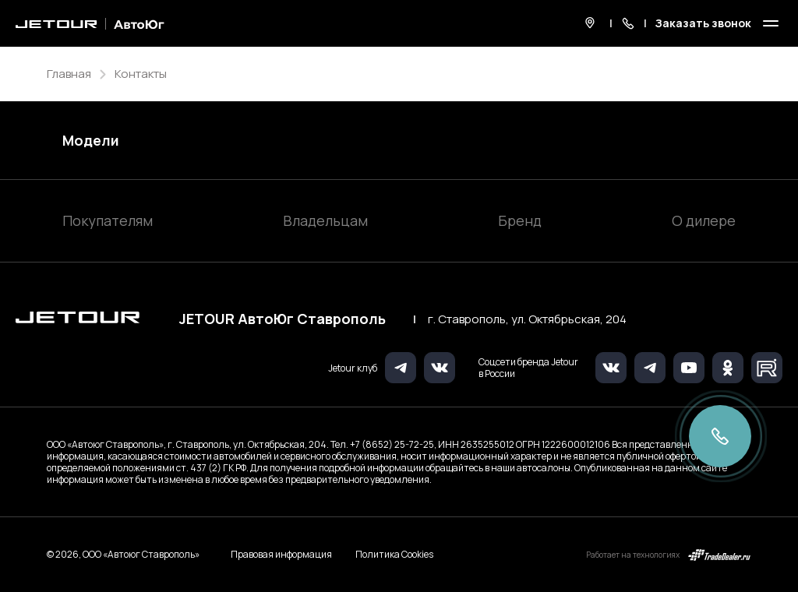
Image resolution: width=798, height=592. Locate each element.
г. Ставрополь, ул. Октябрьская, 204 (527, 319)
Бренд (520, 220)
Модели (90, 140)
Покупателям (107, 220)
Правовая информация (281, 554)
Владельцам (325, 220)
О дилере (704, 220)
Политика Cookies (394, 554)
